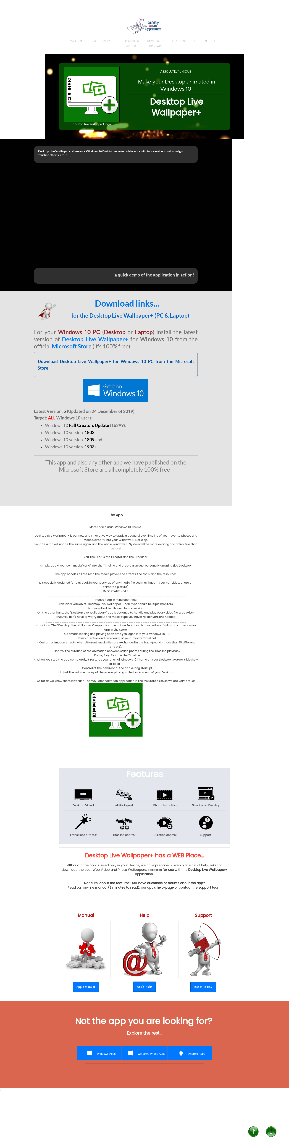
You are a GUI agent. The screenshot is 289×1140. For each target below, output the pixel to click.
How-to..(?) (156, 41)
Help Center (129, 41)
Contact (156, 46)
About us (133, 46)
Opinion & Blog (206, 41)
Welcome (77, 41)
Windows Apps (99, 1053)
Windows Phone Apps (144, 1053)
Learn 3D (179, 41)
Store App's (102, 41)
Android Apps (190, 1053)
